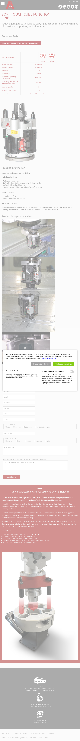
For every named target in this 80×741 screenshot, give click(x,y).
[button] (41, 364)
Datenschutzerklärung (48, 358)
